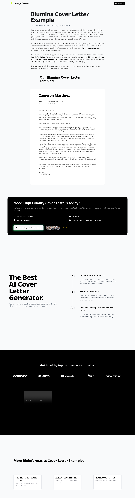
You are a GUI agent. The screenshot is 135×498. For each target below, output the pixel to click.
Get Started (119, 3)
